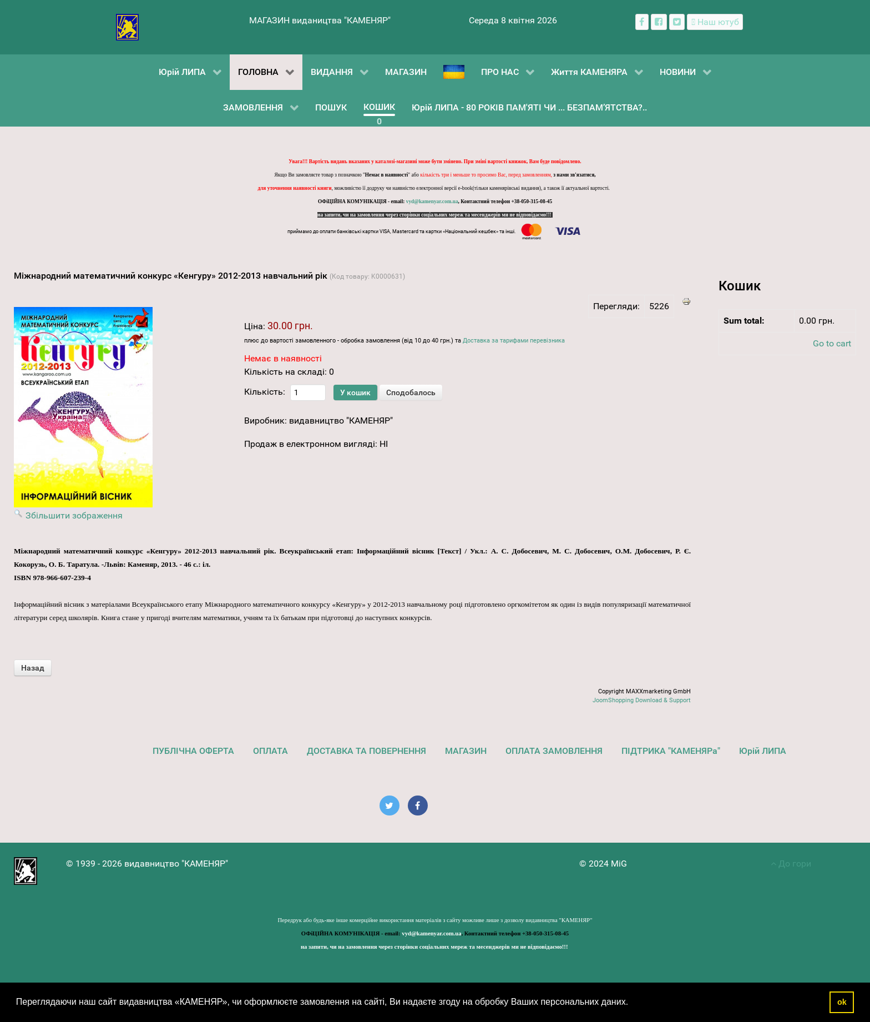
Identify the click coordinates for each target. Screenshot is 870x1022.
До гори (791, 863)
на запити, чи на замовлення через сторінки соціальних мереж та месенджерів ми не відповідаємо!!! (435, 215)
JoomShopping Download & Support (642, 700)
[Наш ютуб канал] (715, 22)
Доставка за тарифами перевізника (514, 340)
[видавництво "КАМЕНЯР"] (127, 26)
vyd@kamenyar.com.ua (432, 201)
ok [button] (842, 1002)
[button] (632, 1003)
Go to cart (832, 343)
